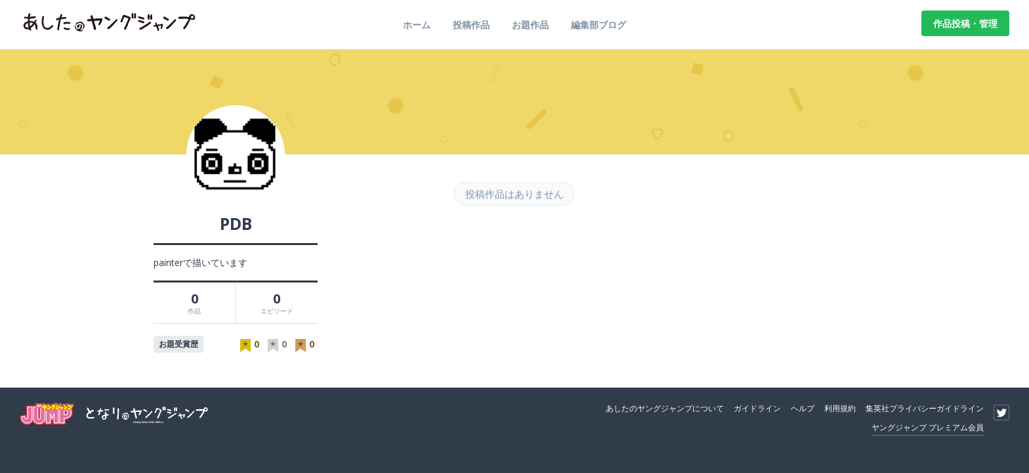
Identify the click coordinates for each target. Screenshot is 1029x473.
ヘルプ (802, 408)
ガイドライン (757, 408)
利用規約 (840, 408)
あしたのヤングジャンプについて (665, 408)
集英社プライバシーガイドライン (925, 408)
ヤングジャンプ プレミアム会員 (928, 427)
